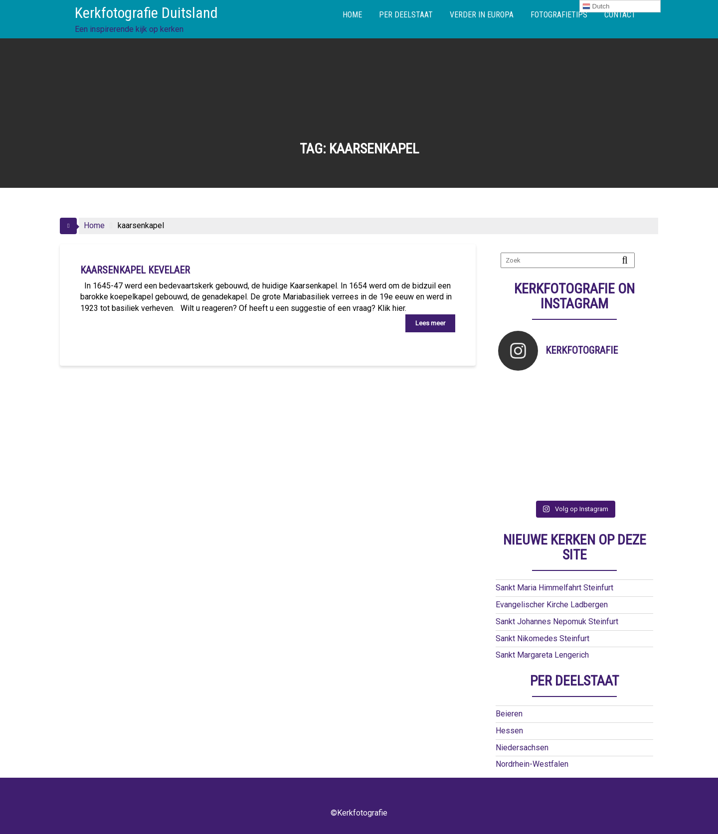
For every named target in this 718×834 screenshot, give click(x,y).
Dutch (596, 6)
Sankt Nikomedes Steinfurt (542, 638)
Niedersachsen (522, 747)
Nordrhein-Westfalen (532, 764)
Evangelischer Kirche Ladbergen (552, 604)
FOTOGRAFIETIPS (559, 14)
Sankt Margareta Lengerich (542, 655)
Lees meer (430, 323)
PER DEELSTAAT (406, 14)
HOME (352, 14)
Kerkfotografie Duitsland (146, 12)
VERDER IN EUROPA (482, 14)
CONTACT (620, 14)
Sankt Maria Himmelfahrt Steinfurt (554, 587)
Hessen (509, 730)
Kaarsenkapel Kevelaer (135, 270)
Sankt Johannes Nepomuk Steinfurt (557, 621)
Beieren (509, 713)
